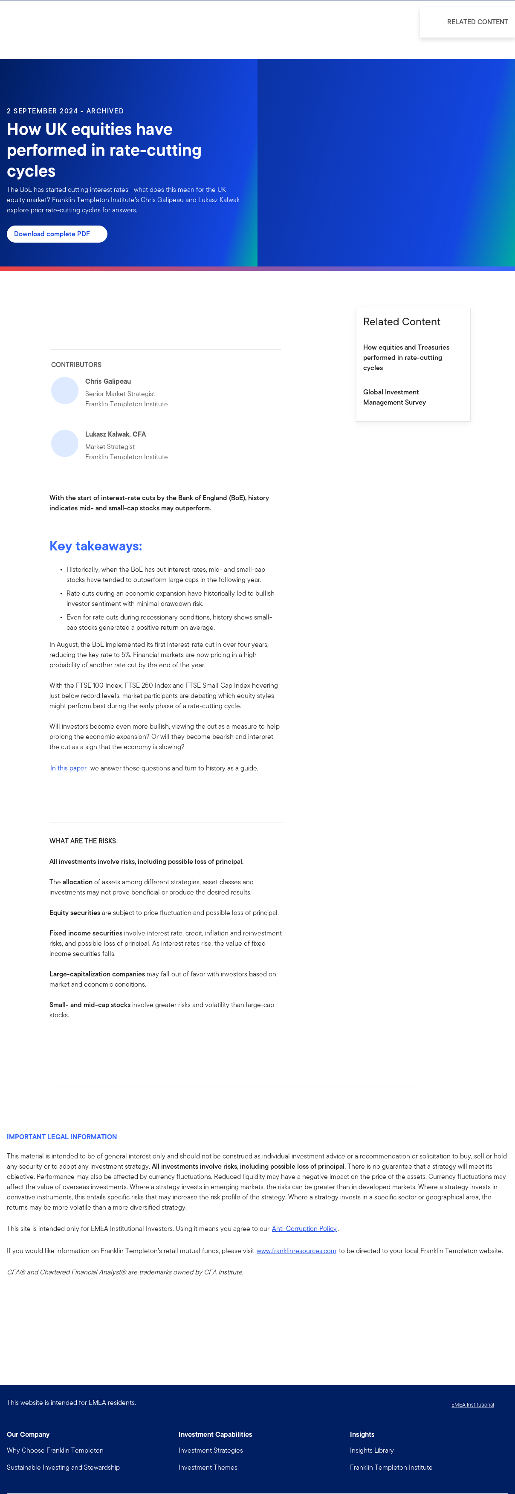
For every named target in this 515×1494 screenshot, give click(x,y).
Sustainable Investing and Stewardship (63, 1467)
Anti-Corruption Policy (304, 1228)
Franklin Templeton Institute (391, 1467)
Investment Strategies (211, 1450)
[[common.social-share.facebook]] (56, 1042)
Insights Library (372, 1450)
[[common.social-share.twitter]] (83, 1042)
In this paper (68, 768)
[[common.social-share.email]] (97, 1042)
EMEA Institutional (472, 1405)
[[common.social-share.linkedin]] (70, 1042)
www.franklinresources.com (296, 1251)
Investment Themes (208, 1467)
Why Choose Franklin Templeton (55, 1450)
